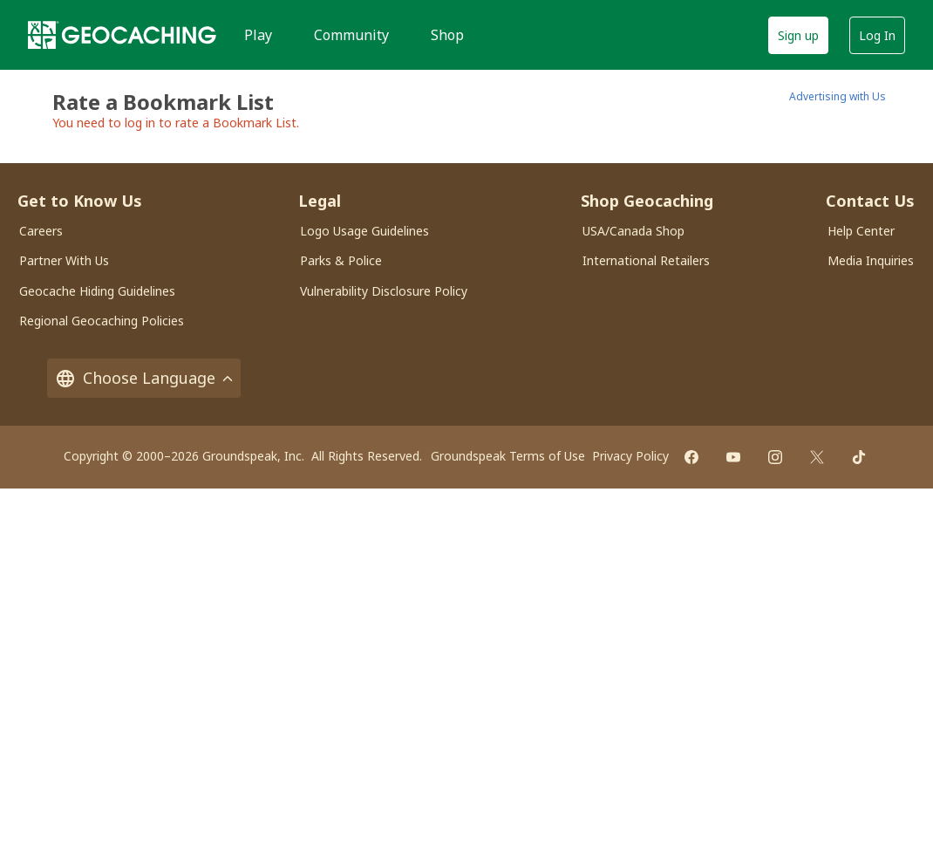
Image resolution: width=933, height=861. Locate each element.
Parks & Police (341, 260)
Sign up (798, 35)
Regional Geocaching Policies (101, 320)
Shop (447, 34)
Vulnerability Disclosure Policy (383, 291)
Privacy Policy (630, 456)
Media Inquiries (870, 260)
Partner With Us (64, 260)
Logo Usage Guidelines (364, 230)
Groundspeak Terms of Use (508, 456)
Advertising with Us (837, 96)
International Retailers (646, 260)
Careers (41, 230)
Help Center (861, 230)
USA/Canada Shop (633, 230)
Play (258, 34)
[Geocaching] (122, 34)
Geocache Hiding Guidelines (97, 291)
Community (351, 34)
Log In (877, 35)
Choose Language (144, 378)
